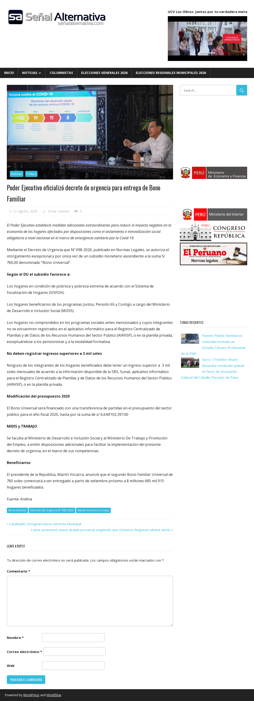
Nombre (15, 637)
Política (31, 174)
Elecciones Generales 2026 (104, 73)
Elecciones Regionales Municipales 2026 (171, 73)
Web (11, 665)
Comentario (18, 571)
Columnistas (61, 73)
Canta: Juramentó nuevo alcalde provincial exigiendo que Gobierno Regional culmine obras (100, 529)
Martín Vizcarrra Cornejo (93, 510)
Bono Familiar (17, 510)
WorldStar (54, 695)
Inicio (9, 73)
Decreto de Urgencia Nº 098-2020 (52, 510)
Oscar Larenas (58, 211)
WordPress (31, 695)
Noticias (29, 73)
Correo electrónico (24, 651)
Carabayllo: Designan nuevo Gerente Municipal (45, 524)
